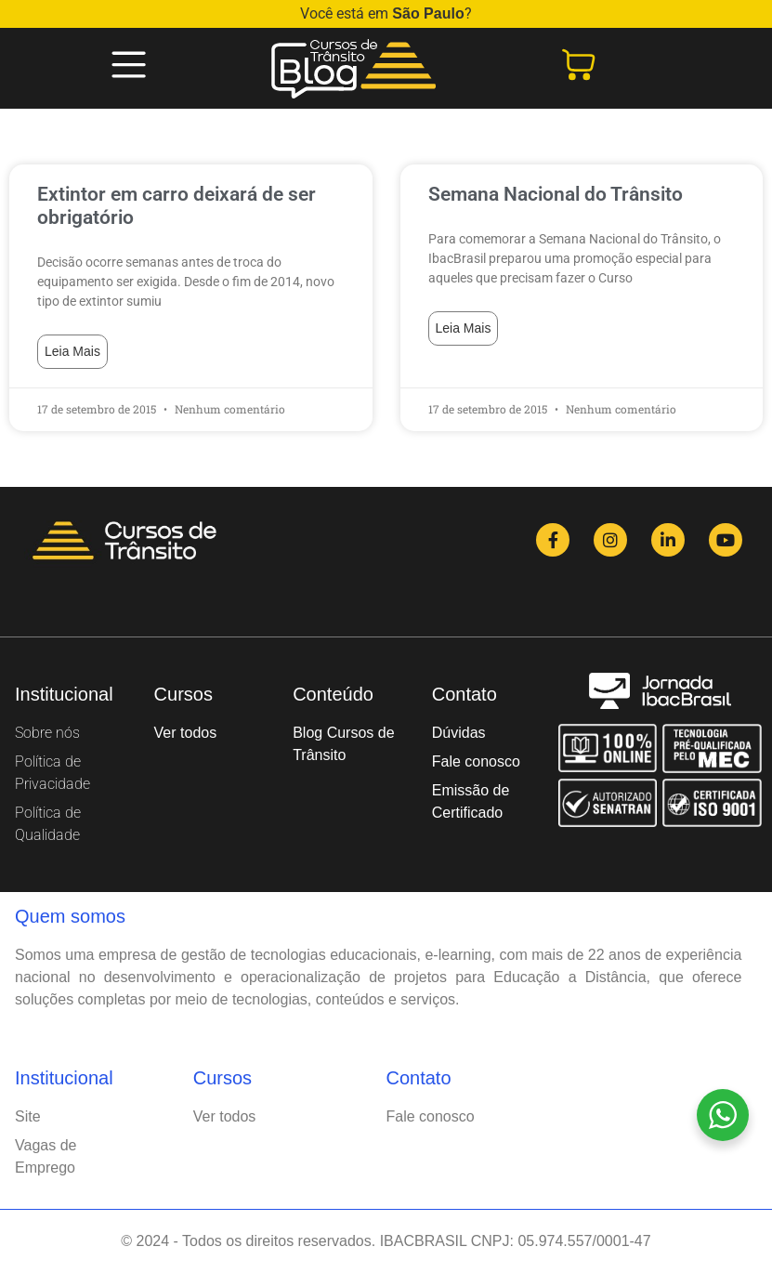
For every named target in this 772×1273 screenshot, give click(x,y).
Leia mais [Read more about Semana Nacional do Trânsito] (463, 328)
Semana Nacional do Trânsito (555, 194)
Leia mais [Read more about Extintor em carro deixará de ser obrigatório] (72, 351)
